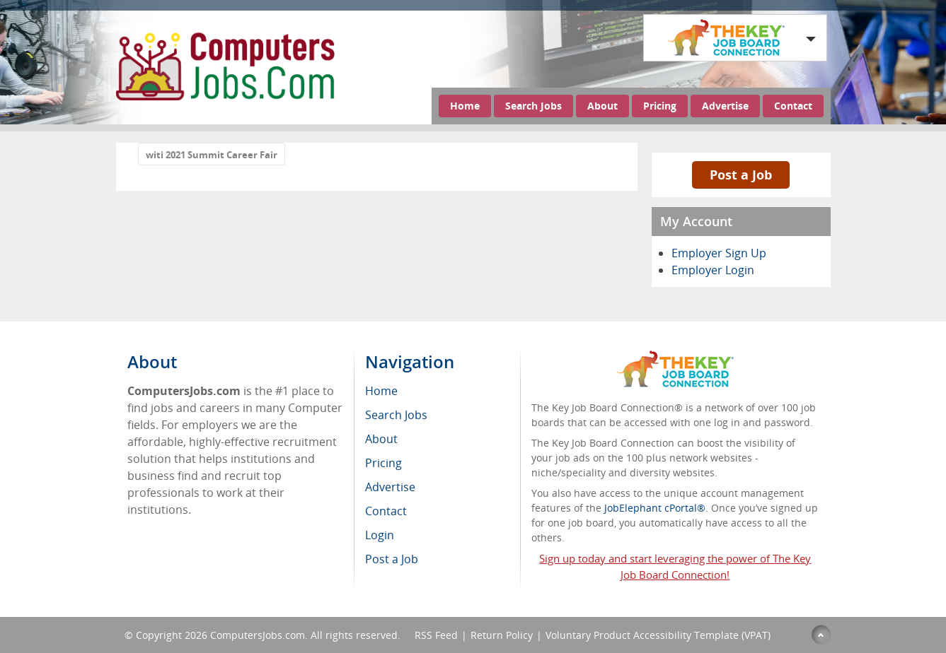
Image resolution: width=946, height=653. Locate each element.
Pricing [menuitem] (383, 463)
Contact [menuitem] (386, 511)
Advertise (725, 105)
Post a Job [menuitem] (391, 559)
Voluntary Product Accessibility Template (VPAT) (658, 635)
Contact (793, 105)
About (602, 105)
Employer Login (712, 270)
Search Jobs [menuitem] (396, 415)
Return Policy (502, 635)
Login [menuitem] (379, 535)
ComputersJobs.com (257, 635)
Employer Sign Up (718, 253)
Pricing (659, 105)
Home (465, 105)
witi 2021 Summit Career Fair (211, 154)
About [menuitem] (381, 439)
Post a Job (741, 174)
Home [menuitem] (381, 391)
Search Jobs (533, 105)
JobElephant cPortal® (654, 507)
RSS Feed (436, 635)
